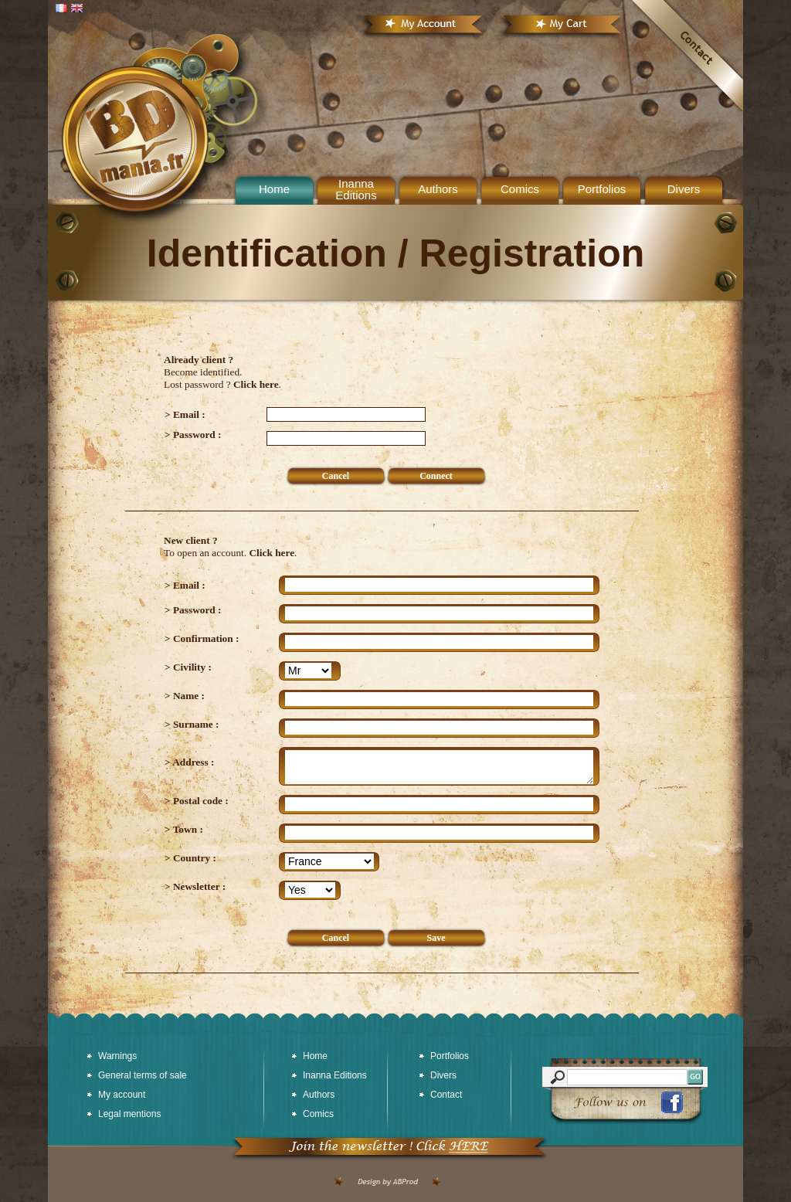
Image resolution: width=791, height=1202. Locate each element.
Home (315, 1056)
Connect (436, 475)
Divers (684, 188)
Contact (446, 1094)
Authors (438, 188)
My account (121, 1094)
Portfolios (602, 188)
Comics (520, 188)
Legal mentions (129, 1114)
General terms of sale (142, 1075)
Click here (256, 384)
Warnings (117, 1056)
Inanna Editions (355, 189)
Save (436, 937)
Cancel (335, 475)
